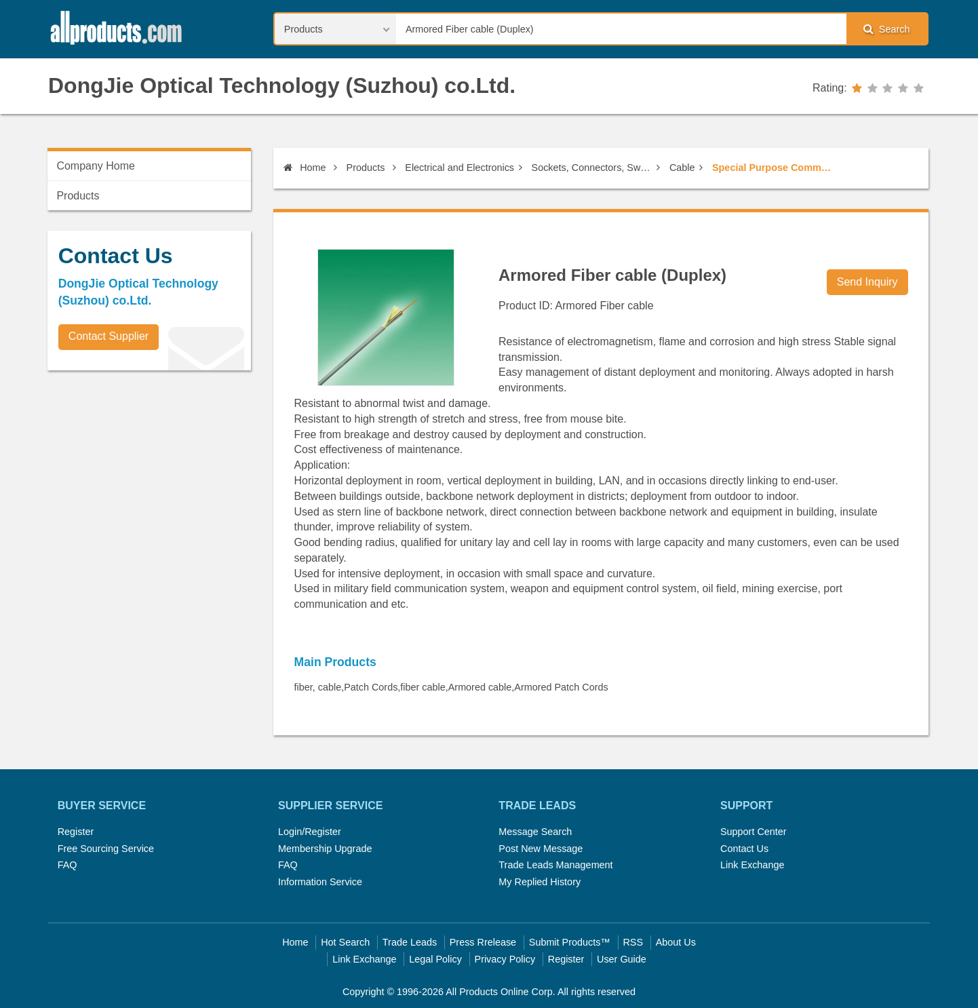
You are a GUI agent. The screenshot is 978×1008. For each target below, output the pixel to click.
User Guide (621, 959)
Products (366, 167)
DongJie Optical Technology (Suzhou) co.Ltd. (281, 85)
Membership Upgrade (325, 848)
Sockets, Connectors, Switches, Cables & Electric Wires (592, 167)
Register (76, 831)
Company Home (95, 166)
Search (886, 29)
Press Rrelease (483, 942)
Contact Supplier (109, 336)
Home (304, 167)
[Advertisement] (149, 475)
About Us (676, 942)
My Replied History (539, 881)
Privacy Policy (505, 959)
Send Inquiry (867, 282)
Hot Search (345, 942)
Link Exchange (752, 864)
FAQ (67, 864)
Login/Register (309, 831)
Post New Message (540, 848)
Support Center (753, 831)
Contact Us (744, 848)
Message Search (535, 831)
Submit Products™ (569, 942)
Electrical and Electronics (459, 167)
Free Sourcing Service (106, 848)
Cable (682, 167)
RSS (633, 942)
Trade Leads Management (555, 864)
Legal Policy (435, 959)
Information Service (320, 881)
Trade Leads (410, 942)
